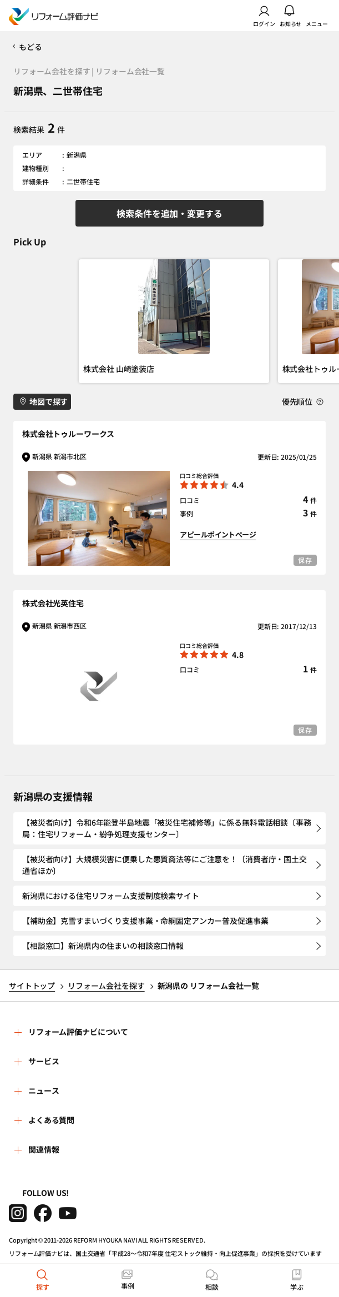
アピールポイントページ (218, 534)
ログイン (264, 15)
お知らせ (291, 15)
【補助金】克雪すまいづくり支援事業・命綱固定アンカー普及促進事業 (145, 920)
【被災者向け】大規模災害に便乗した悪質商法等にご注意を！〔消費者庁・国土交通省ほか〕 (164, 864)
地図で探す (44, 401)
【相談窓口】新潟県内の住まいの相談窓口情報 (103, 945)
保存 (305, 560)
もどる (30, 46)
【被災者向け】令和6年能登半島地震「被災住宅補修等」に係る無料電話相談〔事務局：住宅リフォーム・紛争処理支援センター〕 (166, 828)
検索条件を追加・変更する (169, 213)
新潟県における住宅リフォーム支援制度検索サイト (110, 895)
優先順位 (302, 402)
